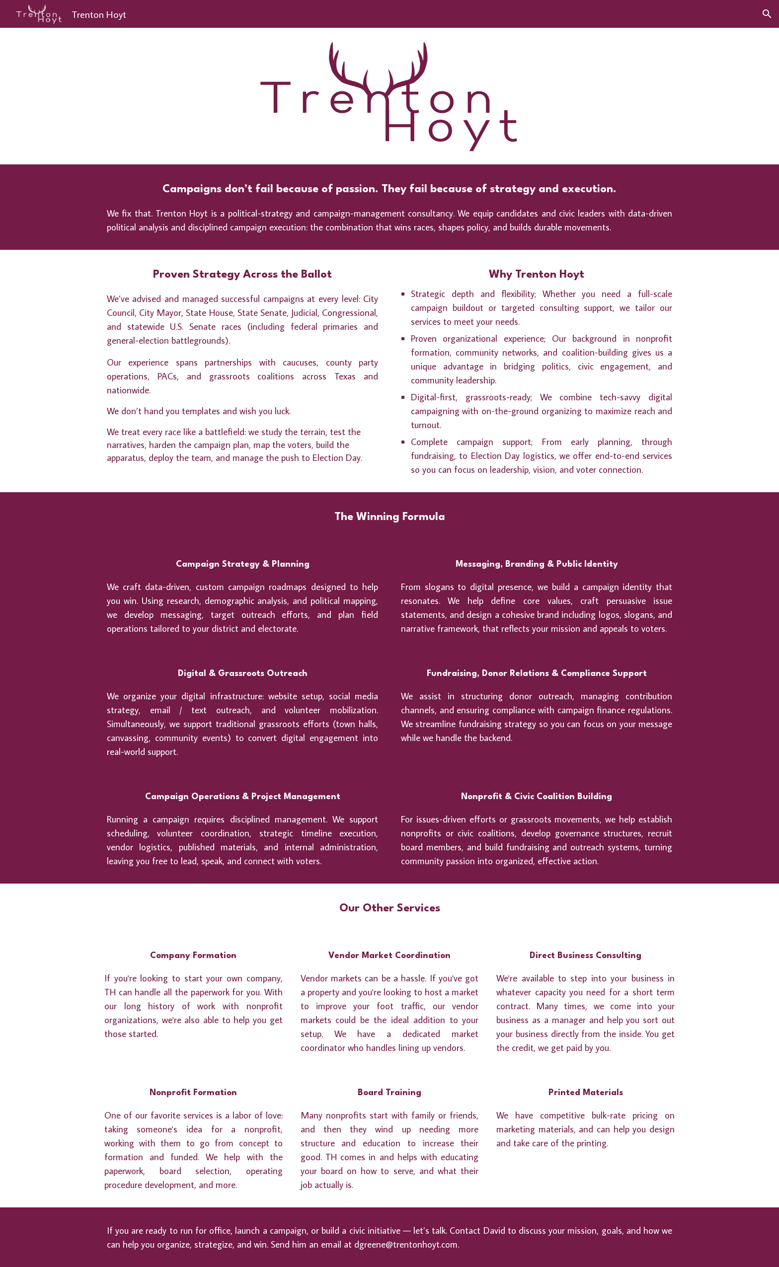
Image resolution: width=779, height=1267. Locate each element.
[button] (767, 14)
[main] (389, 207)
